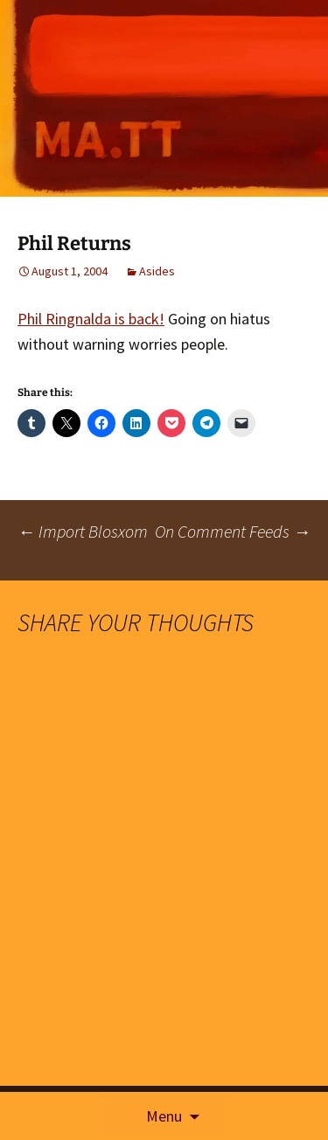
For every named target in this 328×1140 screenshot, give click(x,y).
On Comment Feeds (233, 531)
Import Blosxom (82, 531)
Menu (164, 1116)
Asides (157, 271)
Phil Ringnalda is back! (90, 319)
